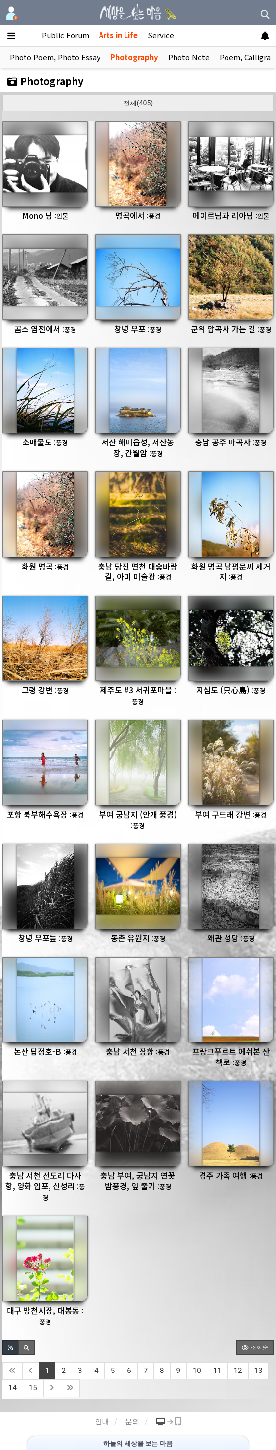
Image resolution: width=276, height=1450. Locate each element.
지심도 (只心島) (230, 690)
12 (238, 1370)
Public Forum (65, 35)
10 (197, 1370)
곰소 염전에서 (45, 329)
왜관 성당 (230, 938)
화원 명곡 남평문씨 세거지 (231, 571)
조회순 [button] (255, 1347)
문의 (132, 1421)
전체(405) (138, 103)
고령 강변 (45, 690)
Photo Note (189, 57)
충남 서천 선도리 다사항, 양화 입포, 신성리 (45, 1185)
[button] (10, 1347)
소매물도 (45, 442)
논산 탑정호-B (45, 1051)
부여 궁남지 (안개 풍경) (138, 819)
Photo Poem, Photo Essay (55, 57)
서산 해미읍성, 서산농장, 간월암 (137, 447)
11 (217, 1370)
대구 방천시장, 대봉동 (45, 1315)
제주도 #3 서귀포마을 (138, 695)
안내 (102, 1421)
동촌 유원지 (138, 938)
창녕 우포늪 (45, 938)
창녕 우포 (137, 329)
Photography (134, 57)
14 (12, 1387)
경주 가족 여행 (231, 1175)
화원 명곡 (45, 566)
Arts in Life (118, 35)
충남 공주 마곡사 (230, 442)
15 (33, 1387)
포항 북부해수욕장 (45, 814)
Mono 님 (45, 215)
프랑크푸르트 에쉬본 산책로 (231, 1056)
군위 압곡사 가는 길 (231, 329)
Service (161, 35)
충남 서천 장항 (138, 1051)
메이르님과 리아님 (231, 215)
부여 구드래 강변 (230, 814)
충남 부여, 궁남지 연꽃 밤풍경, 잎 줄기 (137, 1180)
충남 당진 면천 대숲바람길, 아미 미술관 (137, 571)
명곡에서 (137, 215)
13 (258, 1370)
